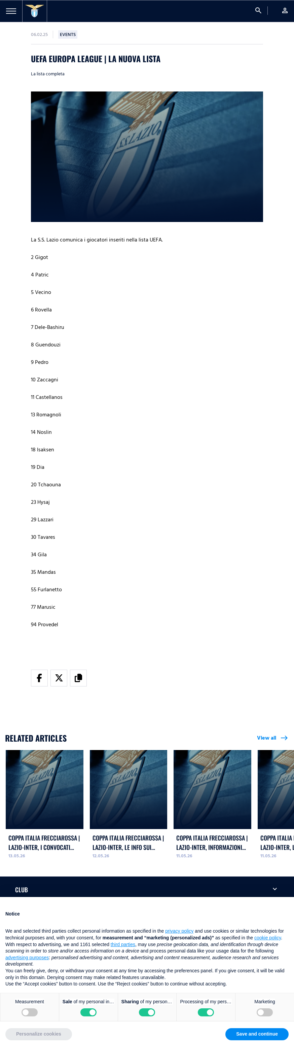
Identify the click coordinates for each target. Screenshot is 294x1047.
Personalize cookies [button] (38, 1034)
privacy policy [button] (179, 931)
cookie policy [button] (267, 937)
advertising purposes (27, 957)
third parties (123, 944)
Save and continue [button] (257, 1034)
